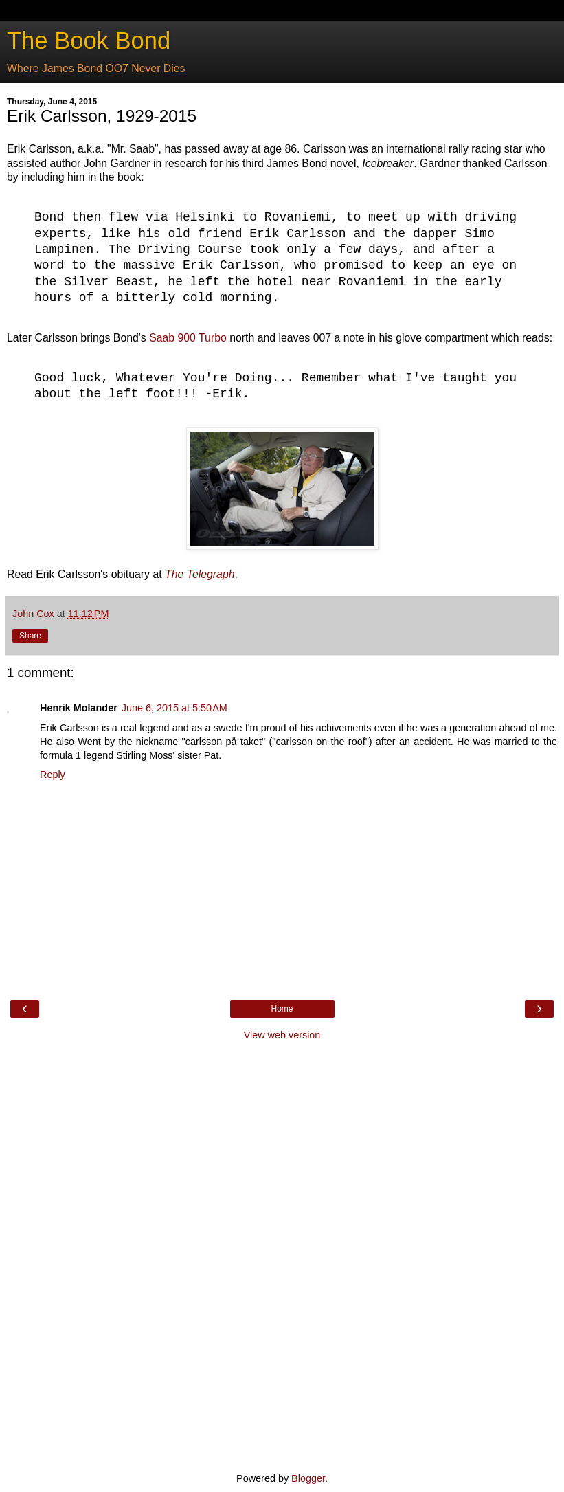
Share (30, 636)
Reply (52, 774)
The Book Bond (88, 40)
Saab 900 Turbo (188, 338)
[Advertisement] (282, 1255)
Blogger (308, 1478)
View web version (282, 1034)
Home (282, 1009)
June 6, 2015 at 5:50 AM (174, 707)
